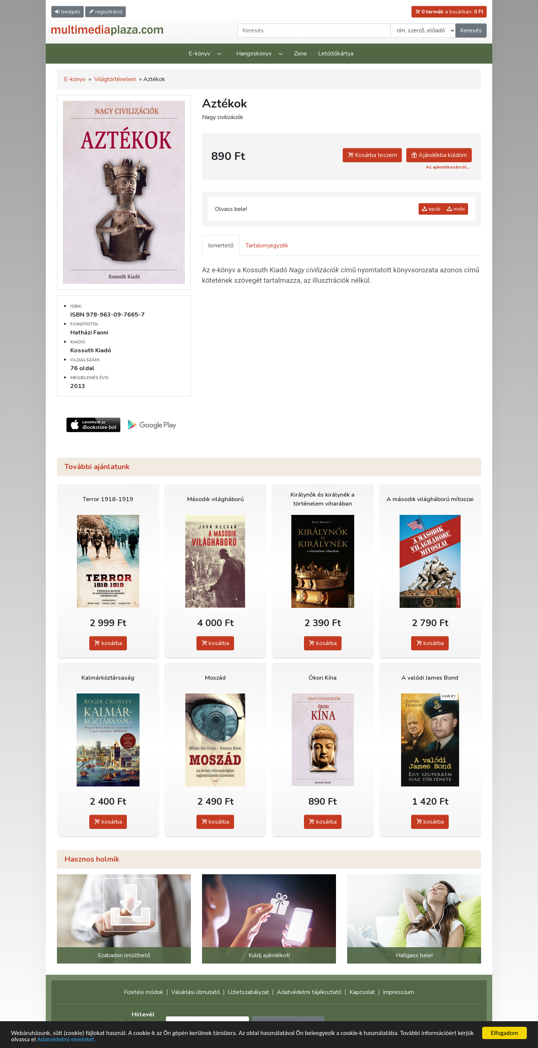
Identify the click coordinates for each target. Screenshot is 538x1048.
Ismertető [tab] (221, 245)
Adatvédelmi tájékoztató (309, 992)
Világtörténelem (115, 79)
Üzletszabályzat (248, 992)
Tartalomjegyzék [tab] (267, 245)
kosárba (108, 643)
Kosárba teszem (372, 155)
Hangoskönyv (254, 53)
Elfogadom (504, 1033)
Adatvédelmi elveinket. (66, 1039)
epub (431, 208)
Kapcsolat (362, 992)
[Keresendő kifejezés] (314, 30)
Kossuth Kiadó (90, 350)
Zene (300, 53)
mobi (456, 208)
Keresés (471, 30)
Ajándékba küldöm (439, 155)
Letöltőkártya (335, 53)
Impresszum (398, 992)
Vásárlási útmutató (195, 992)
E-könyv (199, 53)
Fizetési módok (143, 992)
